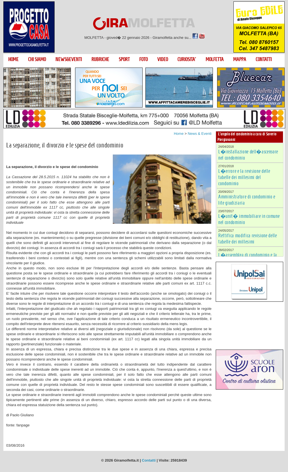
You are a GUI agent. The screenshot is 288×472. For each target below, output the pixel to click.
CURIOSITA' (186, 59)
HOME (13, 59)
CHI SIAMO (37, 59)
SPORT (124, 59)
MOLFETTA (215, 59)
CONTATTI (264, 59)
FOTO (143, 59)
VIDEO (162, 59)
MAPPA (239, 59)
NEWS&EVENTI (68, 59)
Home (179, 133)
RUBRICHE (100, 59)
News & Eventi (200, 133)
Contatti (149, 460)
